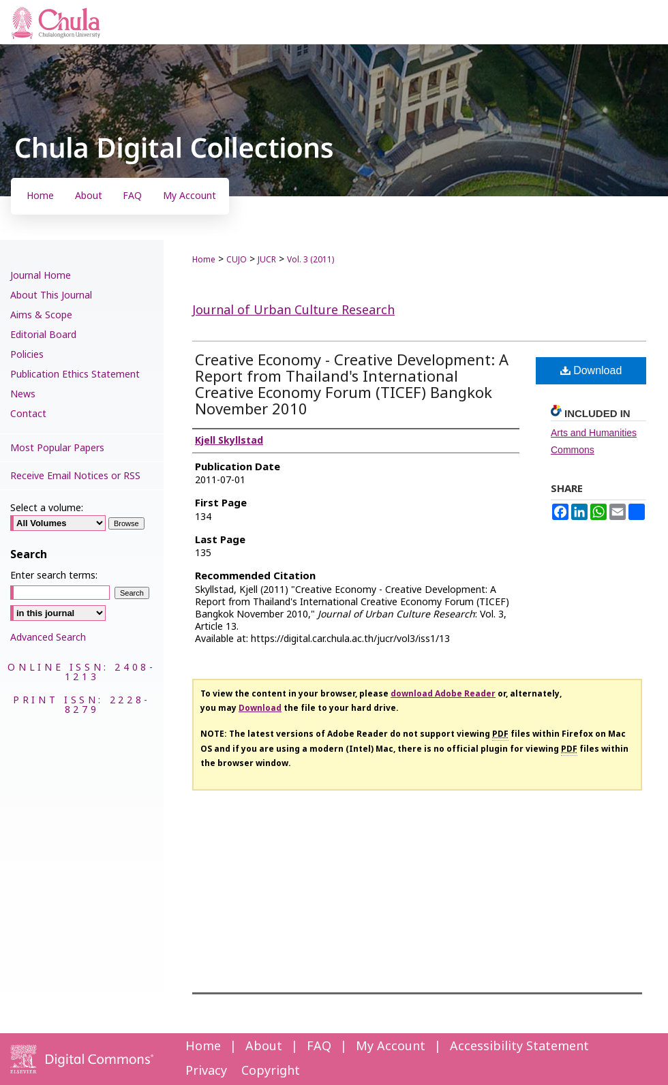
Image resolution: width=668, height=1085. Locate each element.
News (22, 394)
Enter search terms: (53, 575)
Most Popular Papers (57, 448)
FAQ (319, 1046)
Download (591, 370)
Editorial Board (43, 335)
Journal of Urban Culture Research (293, 310)
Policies (27, 355)
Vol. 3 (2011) (310, 260)
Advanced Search (48, 637)
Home (203, 260)
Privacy (206, 1071)
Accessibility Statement (519, 1046)
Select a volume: (46, 508)
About (263, 1046)
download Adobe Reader (443, 694)
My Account (390, 1046)
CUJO (236, 260)
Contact (28, 414)
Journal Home (40, 276)
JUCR (267, 260)
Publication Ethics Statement (75, 374)
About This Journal (51, 295)
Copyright (270, 1071)
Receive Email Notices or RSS (75, 476)
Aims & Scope (41, 315)
